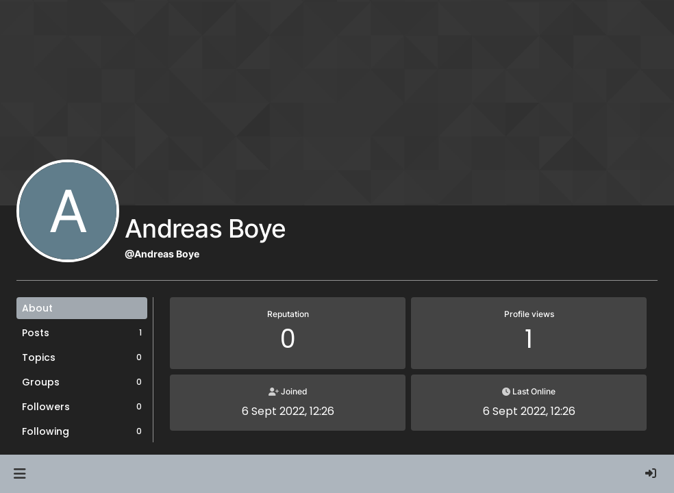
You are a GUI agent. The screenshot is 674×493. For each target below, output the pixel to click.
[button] (19, 474)
